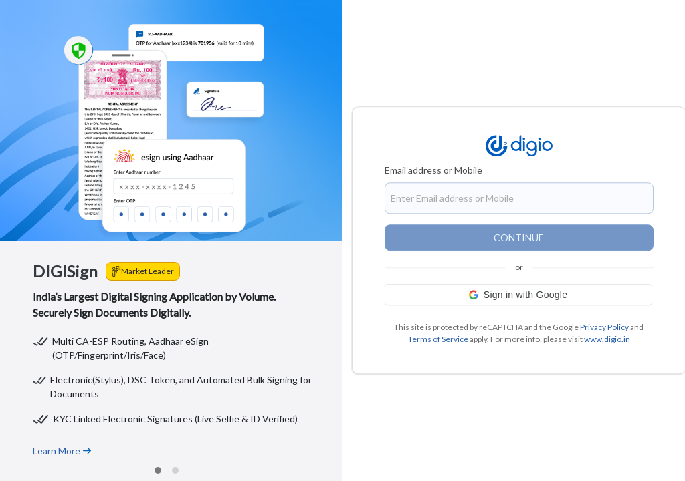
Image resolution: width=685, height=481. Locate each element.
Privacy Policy (604, 328)
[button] (518, 295)
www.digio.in (607, 340)
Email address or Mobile (433, 170)
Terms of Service (438, 340)
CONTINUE (519, 238)
